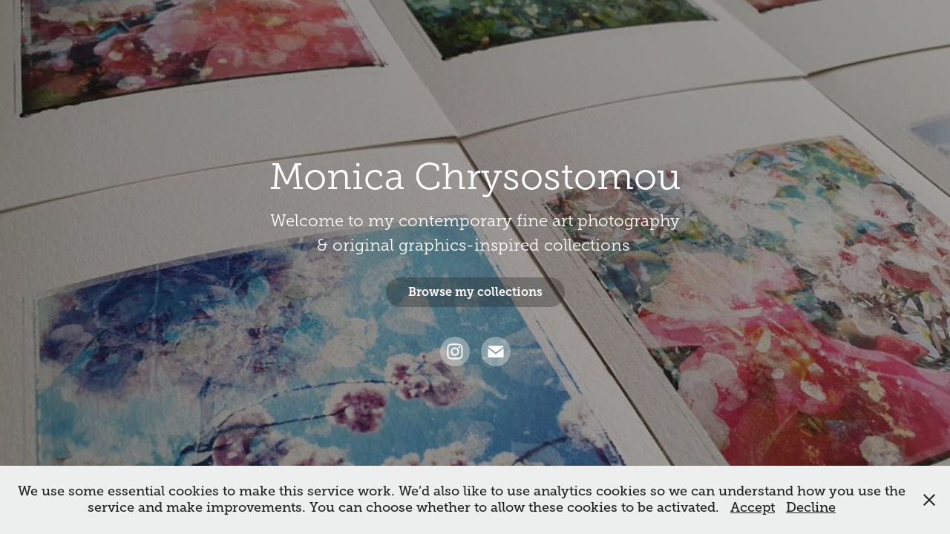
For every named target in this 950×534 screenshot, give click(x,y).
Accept (752, 507)
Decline (811, 507)
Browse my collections (475, 292)
